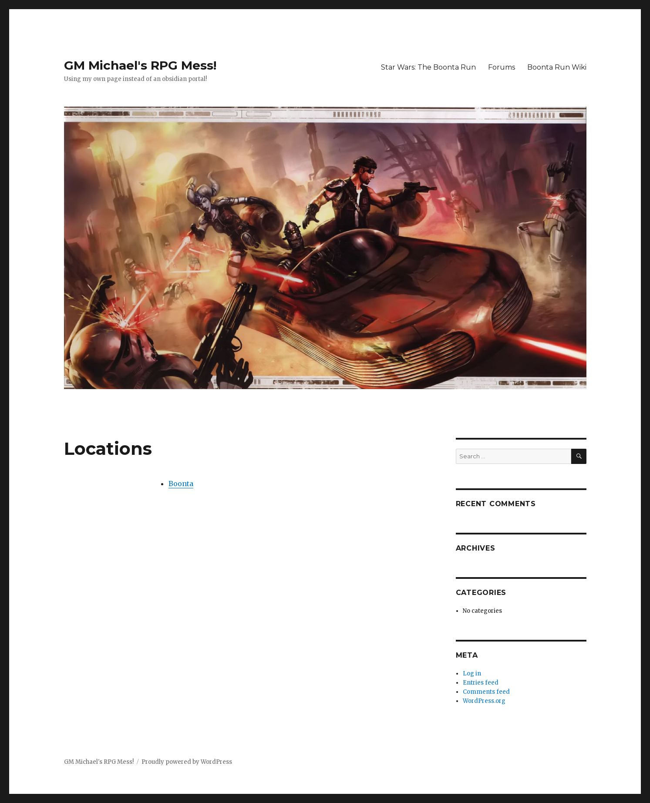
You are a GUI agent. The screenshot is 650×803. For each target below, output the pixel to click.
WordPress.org (484, 701)
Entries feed (480, 682)
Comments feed (486, 691)
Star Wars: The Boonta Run (428, 67)
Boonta (180, 483)
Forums (501, 67)
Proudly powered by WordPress (186, 762)
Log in (472, 673)
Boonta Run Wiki (556, 67)
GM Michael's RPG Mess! (140, 65)
